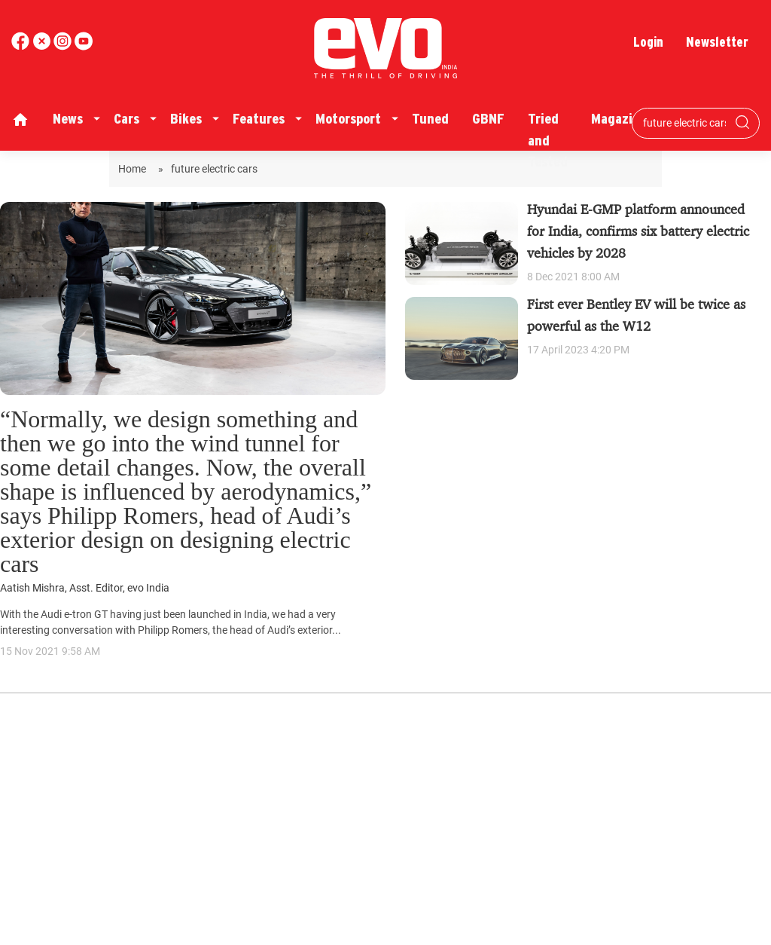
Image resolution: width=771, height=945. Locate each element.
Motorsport (348, 119)
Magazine (619, 119)
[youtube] (64, 46)
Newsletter (717, 42)
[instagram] (84, 46)
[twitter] (42, 46)
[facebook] (21, 46)
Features (259, 119)
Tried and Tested (548, 140)
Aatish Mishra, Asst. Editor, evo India (84, 588)
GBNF (488, 119)
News (68, 119)
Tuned (430, 119)
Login (648, 42)
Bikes (186, 119)
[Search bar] (684, 123)
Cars (126, 119)
